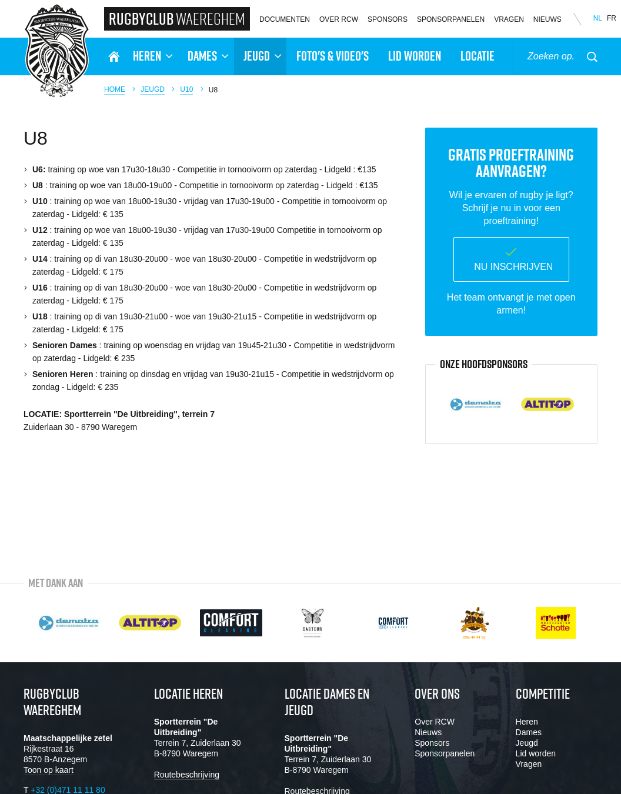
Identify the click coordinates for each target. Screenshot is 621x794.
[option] (476, 404)
